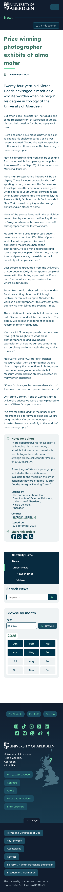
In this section (47, 25)
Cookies (11, 856)
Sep (51, 661)
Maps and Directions (19, 798)
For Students (15, 714)
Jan (15, 643)
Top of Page (31, 820)
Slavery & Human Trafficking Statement (30, 864)
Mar (48, 643)
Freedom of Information (21, 872)
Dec (50, 670)
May (31, 652)
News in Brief (24, 573)
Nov (34, 670)
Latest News (20, 567)
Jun (48, 652)
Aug (34, 661)
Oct (18, 670)
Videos (20, 580)
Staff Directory (15, 806)
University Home (22, 554)
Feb (31, 643)
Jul (18, 661)
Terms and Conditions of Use (23, 832)
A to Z (10, 790)
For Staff (34, 714)
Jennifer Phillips (22, 516)
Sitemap (50, 714)
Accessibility (14, 848)
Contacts (12, 782)
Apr (15, 652)
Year (9, 619)
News (8, 17)
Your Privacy (14, 840)
